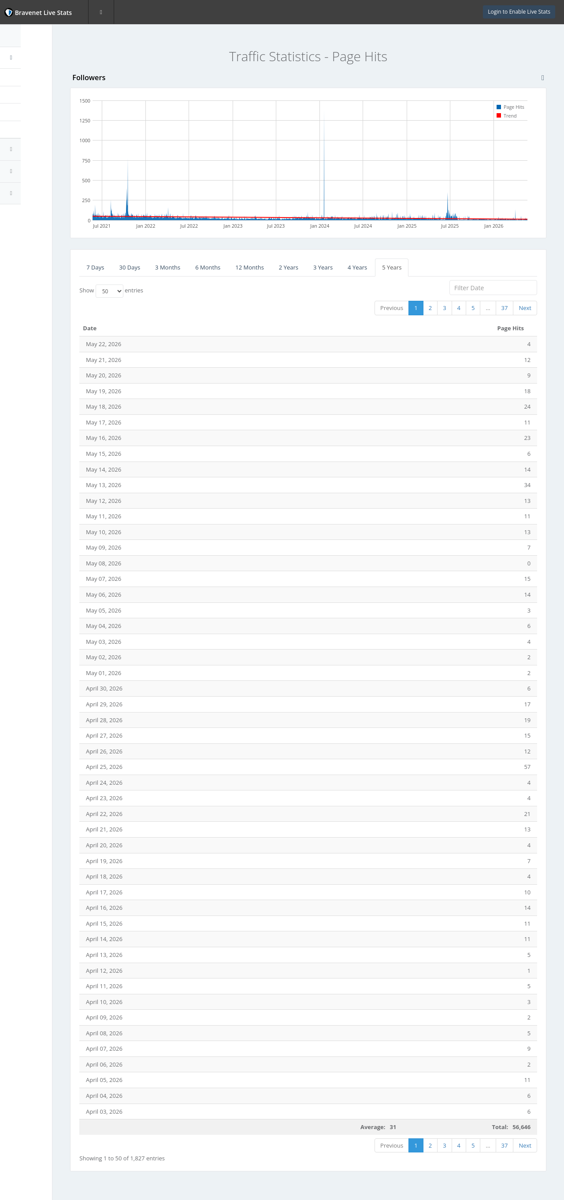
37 (504, 308)
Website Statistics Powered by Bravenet (37, 217)
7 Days (131, 267)
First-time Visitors (37, 112)
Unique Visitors (34, 95)
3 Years (359, 267)
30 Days (165, 267)
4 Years (393, 267)
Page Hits (26, 77)
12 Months (285, 267)
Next (525, 308)
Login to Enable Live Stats (519, 11)
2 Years (324, 267)
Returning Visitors (38, 129)
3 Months (203, 267)
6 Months (243, 267)
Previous (391, 308)
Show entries (147, 291)
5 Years (428, 267)
